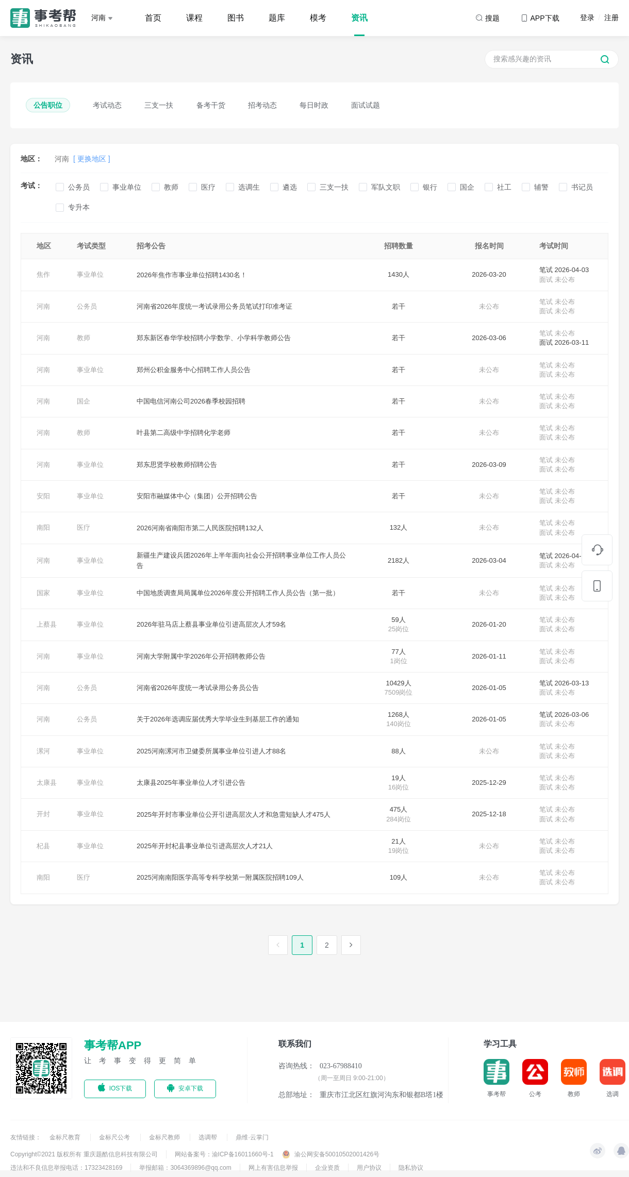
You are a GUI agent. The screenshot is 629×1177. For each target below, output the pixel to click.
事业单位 (126, 187)
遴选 (290, 187)
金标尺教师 (165, 1137)
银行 (430, 187)
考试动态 (107, 105)
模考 (318, 17)
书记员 (582, 187)
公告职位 (48, 105)
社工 (504, 187)
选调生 (249, 187)
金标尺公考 (115, 1137)
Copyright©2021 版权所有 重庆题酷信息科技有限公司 (84, 1154)
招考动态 (262, 105)
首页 (153, 17)
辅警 (541, 187)
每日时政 (314, 105)
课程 (194, 17)
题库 (277, 17)
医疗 (208, 187)
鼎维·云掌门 (252, 1137)
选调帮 (208, 1137)
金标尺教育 (65, 1137)
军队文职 (385, 187)
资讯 (359, 17)
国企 (467, 187)
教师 (171, 187)
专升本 (79, 207)
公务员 (79, 187)
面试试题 (365, 105)
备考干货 (210, 105)
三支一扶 (158, 105)
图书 (235, 17)
